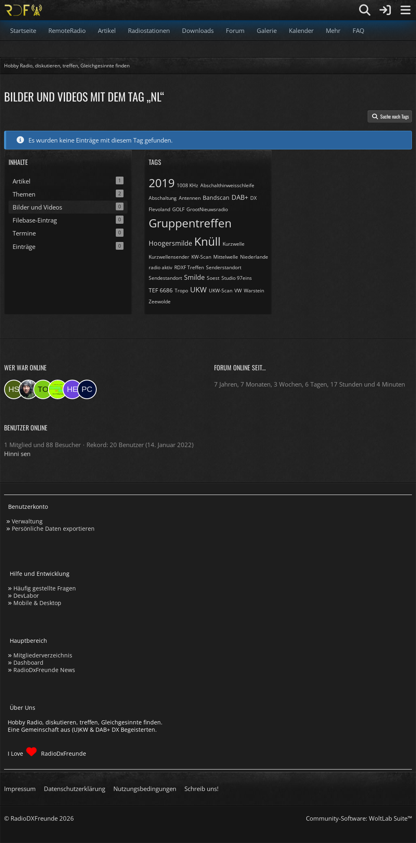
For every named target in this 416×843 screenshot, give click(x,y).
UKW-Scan (220, 290)
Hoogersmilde (170, 243)
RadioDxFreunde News (44, 670)
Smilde (194, 277)
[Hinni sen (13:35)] (14, 389)
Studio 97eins (236, 278)
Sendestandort (165, 278)
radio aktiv (160, 267)
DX (253, 198)
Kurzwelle (234, 243)
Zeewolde (160, 301)
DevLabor (26, 595)
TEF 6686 (161, 290)
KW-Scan (201, 256)
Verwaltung (27, 521)
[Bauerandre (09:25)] (28, 389)
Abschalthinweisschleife (227, 185)
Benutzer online (26, 427)
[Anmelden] (385, 10)
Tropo (181, 290)
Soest (213, 278)
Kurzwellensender (169, 256)
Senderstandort (223, 267)
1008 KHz (187, 185)
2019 (162, 182)
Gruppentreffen (190, 223)
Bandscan (216, 197)
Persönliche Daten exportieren (53, 528)
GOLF (178, 209)
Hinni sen (17, 454)
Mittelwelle (225, 256)
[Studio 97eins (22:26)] (57, 389)
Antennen (190, 198)
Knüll (207, 241)
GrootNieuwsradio (207, 209)
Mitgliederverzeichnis (42, 655)
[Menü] (405, 10)
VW (238, 290)
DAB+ (240, 197)
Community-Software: (359, 818)
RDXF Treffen (189, 267)
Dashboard (28, 662)
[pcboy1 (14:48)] (87, 389)
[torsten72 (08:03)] (43, 389)
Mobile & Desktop (37, 603)
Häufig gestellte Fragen (44, 588)
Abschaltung (163, 198)
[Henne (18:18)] (72, 389)
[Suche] (365, 10)
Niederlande (254, 256)
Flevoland (159, 209)
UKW (198, 289)
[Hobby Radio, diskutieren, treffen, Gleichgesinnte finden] (23, 10)
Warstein (254, 290)
